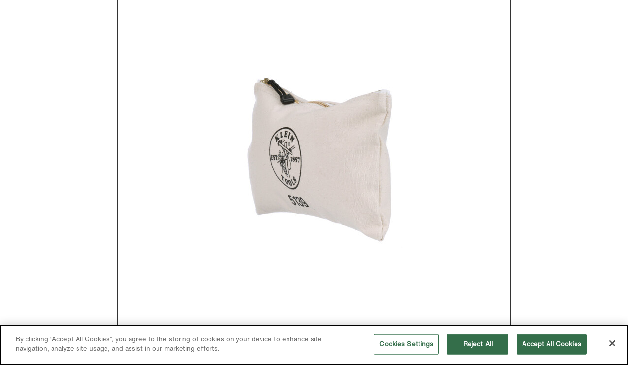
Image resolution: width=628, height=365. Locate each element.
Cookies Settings (406, 344)
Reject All (478, 344)
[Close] (612, 343)
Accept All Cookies (551, 344)
